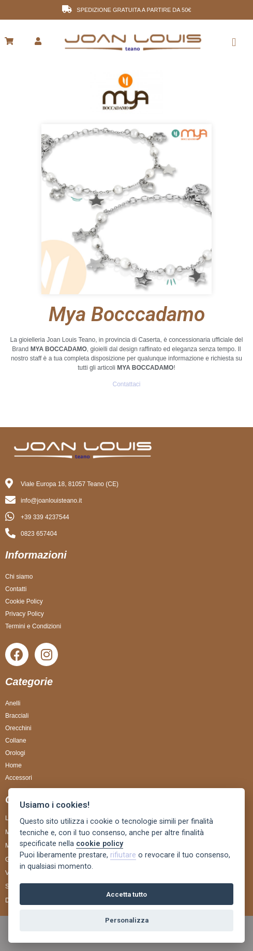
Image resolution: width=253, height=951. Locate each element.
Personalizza (126, 920)
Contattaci (126, 384)
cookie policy (99, 843)
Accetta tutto (126, 894)
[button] (234, 42)
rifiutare (123, 855)
